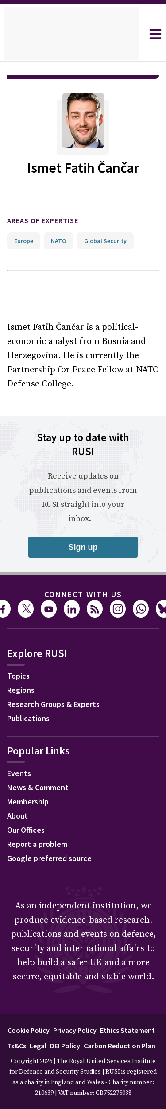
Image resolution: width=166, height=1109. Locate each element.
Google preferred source (49, 858)
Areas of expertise (42, 220)
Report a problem (37, 844)
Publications (28, 718)
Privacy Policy (75, 1030)
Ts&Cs (16, 1045)
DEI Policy (65, 1045)
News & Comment (38, 787)
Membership (28, 801)
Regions (21, 690)
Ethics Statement (127, 1030)
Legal (38, 1045)
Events (19, 773)
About (17, 816)
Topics (18, 676)
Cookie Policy (29, 1030)
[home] (71, 34)
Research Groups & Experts (53, 704)
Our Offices (26, 830)
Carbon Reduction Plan (119, 1045)
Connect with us (83, 594)
